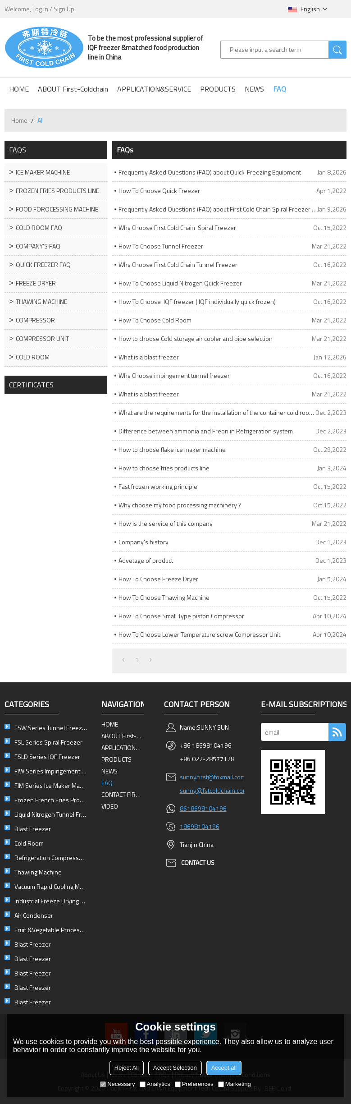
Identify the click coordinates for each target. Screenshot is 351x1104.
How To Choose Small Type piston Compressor (181, 616)
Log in (40, 9)
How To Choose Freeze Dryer (158, 579)
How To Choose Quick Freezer (159, 190)
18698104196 (199, 826)
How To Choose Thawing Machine (164, 597)
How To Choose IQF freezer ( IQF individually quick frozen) (197, 301)
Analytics (155, 1084)
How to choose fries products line (164, 468)
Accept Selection (175, 1067)
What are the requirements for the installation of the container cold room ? (217, 412)
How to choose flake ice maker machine (172, 449)
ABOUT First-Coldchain (73, 88)
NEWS (254, 88)
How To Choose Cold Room (155, 320)
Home (19, 120)
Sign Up (64, 9)
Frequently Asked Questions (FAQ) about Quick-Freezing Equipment (210, 172)
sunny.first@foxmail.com (213, 777)
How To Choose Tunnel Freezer (161, 246)
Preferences (194, 1084)
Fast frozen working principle (158, 486)
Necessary (117, 1084)
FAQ (279, 88)
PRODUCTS (218, 88)
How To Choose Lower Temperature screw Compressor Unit (199, 634)
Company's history (144, 542)
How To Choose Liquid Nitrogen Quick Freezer (180, 283)
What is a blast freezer (149, 357)
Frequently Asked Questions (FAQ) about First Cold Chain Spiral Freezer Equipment (218, 209)
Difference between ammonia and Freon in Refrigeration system (206, 431)
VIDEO (109, 806)
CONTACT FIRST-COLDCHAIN (122, 794)
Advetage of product (146, 560)
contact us (197, 862)
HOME (19, 88)
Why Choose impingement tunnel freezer (174, 375)
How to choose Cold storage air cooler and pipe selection (196, 338)
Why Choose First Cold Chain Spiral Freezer (177, 227)
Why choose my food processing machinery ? (180, 505)
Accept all (224, 1067)
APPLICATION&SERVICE (154, 88)
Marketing (234, 1084)
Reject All (126, 1067)
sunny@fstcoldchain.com (214, 790)
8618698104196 (203, 808)
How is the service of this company (166, 523)
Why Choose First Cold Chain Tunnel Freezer (178, 264)
